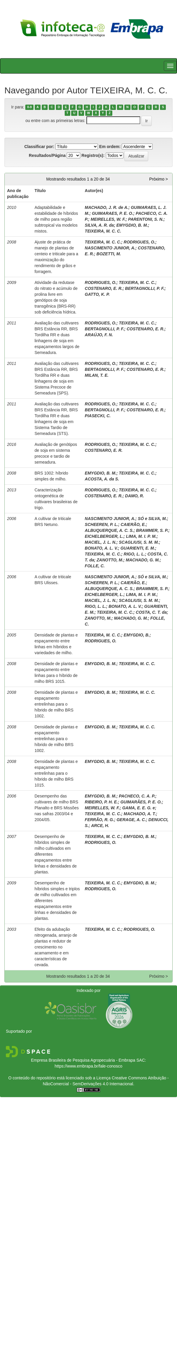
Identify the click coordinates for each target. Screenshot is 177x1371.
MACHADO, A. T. (140, 813)
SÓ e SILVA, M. (152, 518)
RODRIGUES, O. (139, 242)
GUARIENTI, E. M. (138, 548)
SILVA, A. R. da (99, 225)
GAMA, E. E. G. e (138, 807)
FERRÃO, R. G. (99, 819)
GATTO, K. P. (97, 294)
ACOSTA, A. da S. (102, 479)
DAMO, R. (134, 495)
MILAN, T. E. (96, 375)
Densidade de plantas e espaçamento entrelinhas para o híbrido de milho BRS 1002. (56, 704)
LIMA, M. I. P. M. (141, 536)
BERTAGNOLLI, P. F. (144, 288)
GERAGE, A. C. (131, 819)
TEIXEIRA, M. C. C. (103, 231)
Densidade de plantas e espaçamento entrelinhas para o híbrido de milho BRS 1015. (56, 773)
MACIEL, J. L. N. (100, 542)
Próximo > (158, 179)
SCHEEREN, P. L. (101, 524)
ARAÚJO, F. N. (99, 334)
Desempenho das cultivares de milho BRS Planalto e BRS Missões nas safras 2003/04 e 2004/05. (56, 808)
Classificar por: (39, 146)
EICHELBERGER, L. (104, 536)
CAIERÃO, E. (133, 524)
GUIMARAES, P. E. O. (112, 213)
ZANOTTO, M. (110, 560)
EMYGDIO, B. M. (132, 225)
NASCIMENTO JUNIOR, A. (110, 248)
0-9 (29, 107)
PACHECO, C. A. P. (137, 796)
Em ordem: (110, 146)
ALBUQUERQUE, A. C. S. (109, 530)
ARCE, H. (100, 825)
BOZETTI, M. (108, 253)
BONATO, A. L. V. (101, 548)
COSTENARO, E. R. (103, 288)
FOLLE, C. (95, 565)
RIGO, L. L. (134, 554)
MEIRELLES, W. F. (108, 219)
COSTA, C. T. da (151, 612)
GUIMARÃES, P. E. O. (141, 802)
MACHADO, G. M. (143, 560)
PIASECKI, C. (98, 415)
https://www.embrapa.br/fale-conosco (88, 1066)
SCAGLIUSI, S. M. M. (139, 542)
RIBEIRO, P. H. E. (101, 802)
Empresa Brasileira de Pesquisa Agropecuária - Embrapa (83, 1060)
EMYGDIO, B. (137, 635)
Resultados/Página (47, 155)
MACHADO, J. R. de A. (106, 207)
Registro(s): (93, 155)
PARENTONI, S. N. (145, 219)
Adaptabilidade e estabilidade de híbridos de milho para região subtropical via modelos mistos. (56, 219)
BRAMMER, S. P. (152, 530)
